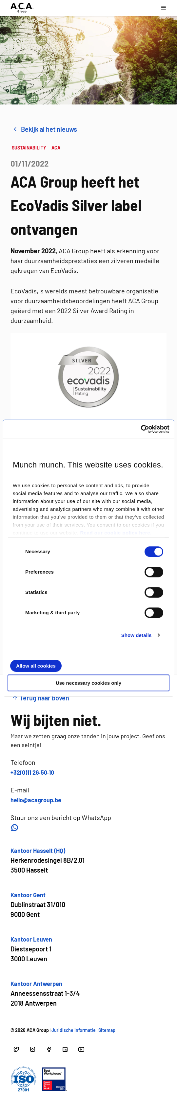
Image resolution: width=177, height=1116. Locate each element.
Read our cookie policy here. (115, 533)
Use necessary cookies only (88, 683)
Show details (136, 635)
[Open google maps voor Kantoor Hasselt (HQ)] (47, 860)
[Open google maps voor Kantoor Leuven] (31, 949)
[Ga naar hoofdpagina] (21, 8)
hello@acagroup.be (35, 800)
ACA (55, 147)
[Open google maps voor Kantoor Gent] (37, 905)
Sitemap (106, 1030)
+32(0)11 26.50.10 (32, 772)
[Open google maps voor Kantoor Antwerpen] (45, 993)
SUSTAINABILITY (29, 147)
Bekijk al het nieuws (44, 129)
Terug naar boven (40, 698)
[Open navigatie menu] (163, 8)
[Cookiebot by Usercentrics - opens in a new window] (140, 429)
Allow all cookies (36, 666)
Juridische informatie (73, 1030)
